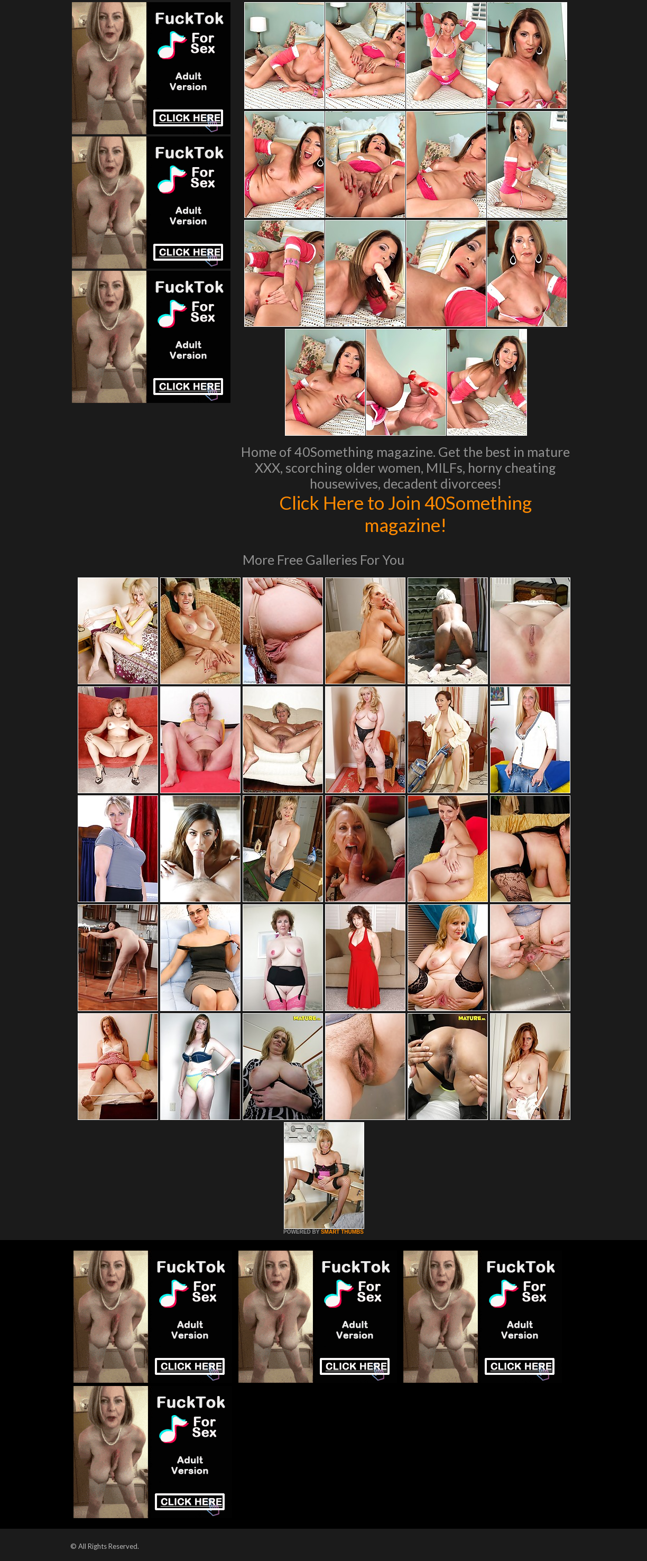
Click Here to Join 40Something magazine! (405, 513)
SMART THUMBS (342, 1232)
